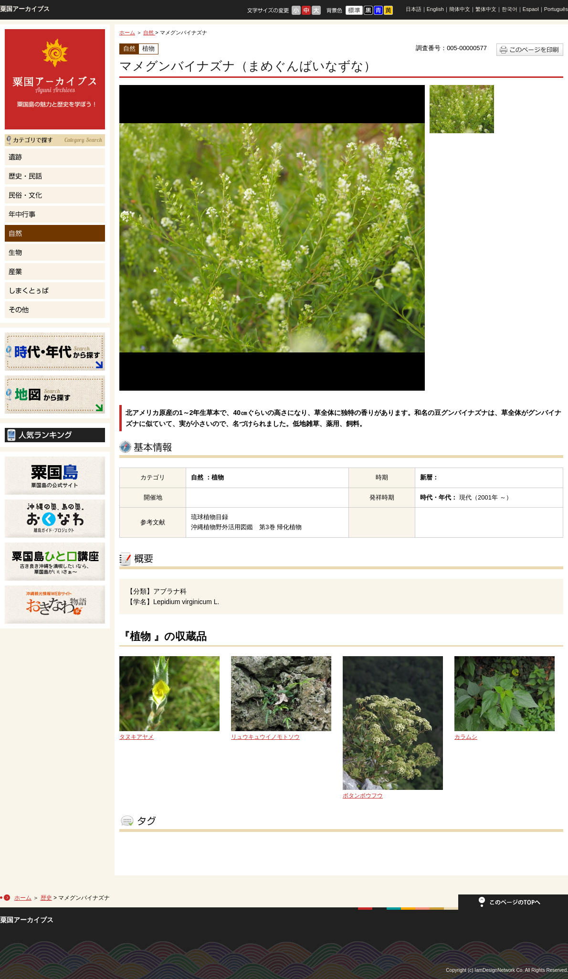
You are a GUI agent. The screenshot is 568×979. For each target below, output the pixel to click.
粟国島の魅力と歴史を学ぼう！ (55, 79)
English (435, 9)
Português (556, 9)
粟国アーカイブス (25, 8)
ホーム (127, 32)
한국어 (509, 9)
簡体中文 (459, 9)
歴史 (46, 897)
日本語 (413, 9)
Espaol (531, 9)
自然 (149, 32)
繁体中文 (485, 9)
